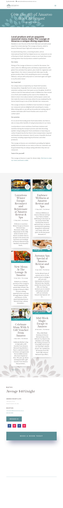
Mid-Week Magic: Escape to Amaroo (42, 322)
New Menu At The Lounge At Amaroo (20, 271)
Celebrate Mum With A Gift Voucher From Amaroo (21, 330)
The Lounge (25, 278)
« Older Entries (14, 369)
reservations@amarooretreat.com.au (15, 410)
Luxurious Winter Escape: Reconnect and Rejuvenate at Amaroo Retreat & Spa (20, 206)
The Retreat (36, 22)
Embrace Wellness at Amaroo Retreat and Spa (42, 201)
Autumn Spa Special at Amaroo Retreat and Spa (42, 261)
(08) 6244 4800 (9, 413)
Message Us (14, 419)
